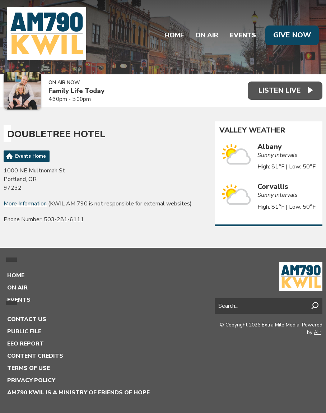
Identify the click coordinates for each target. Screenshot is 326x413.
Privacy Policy (31, 380)
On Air (206, 35)
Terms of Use (28, 368)
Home (174, 35)
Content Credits (35, 356)
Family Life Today (76, 91)
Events (243, 35)
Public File (24, 331)
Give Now (292, 35)
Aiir (317, 332)
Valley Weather (252, 130)
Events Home (30, 156)
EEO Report (25, 344)
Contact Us (26, 319)
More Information (25, 204)
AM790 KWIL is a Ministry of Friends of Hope (78, 392)
